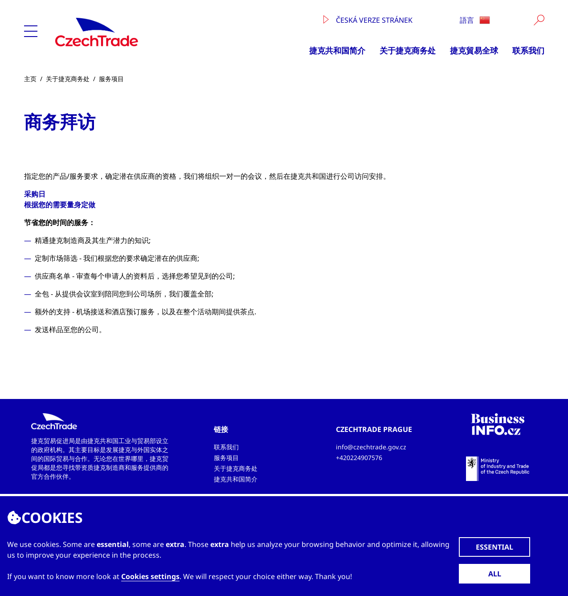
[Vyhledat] (539, 20)
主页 (30, 78)
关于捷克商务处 (408, 50)
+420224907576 (359, 457)
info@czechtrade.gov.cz (371, 447)
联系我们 (528, 50)
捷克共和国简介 (337, 50)
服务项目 (111, 78)
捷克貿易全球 (474, 50)
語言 (475, 20)
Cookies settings (150, 576)
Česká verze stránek (368, 20)
